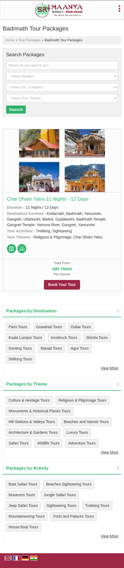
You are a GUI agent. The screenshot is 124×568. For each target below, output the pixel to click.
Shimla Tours (97, 337)
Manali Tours (51, 348)
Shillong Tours (20, 359)
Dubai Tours (81, 327)
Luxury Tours (77, 432)
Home (9, 40)
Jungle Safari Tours (60, 495)
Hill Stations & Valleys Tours (32, 422)
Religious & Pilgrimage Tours (82, 400)
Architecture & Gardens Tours (33, 432)
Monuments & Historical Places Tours (40, 411)
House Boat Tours (23, 527)
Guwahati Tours (49, 327)
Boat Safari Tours (23, 484)
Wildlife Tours (48, 443)
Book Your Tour (62, 284)
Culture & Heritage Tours (29, 400)
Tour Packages (29, 40)
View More (109, 368)
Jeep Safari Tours (23, 505)
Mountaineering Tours (26, 516)
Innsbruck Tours (64, 337)
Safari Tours (18, 443)
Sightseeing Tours (61, 505)
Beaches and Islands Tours (86, 422)
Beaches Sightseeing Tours (68, 484)
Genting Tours (20, 348)
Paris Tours (18, 327)
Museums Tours (22, 495)
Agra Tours (80, 348)
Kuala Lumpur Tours (25, 337)
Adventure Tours (82, 443)
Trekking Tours (97, 505)
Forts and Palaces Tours (73, 516)
